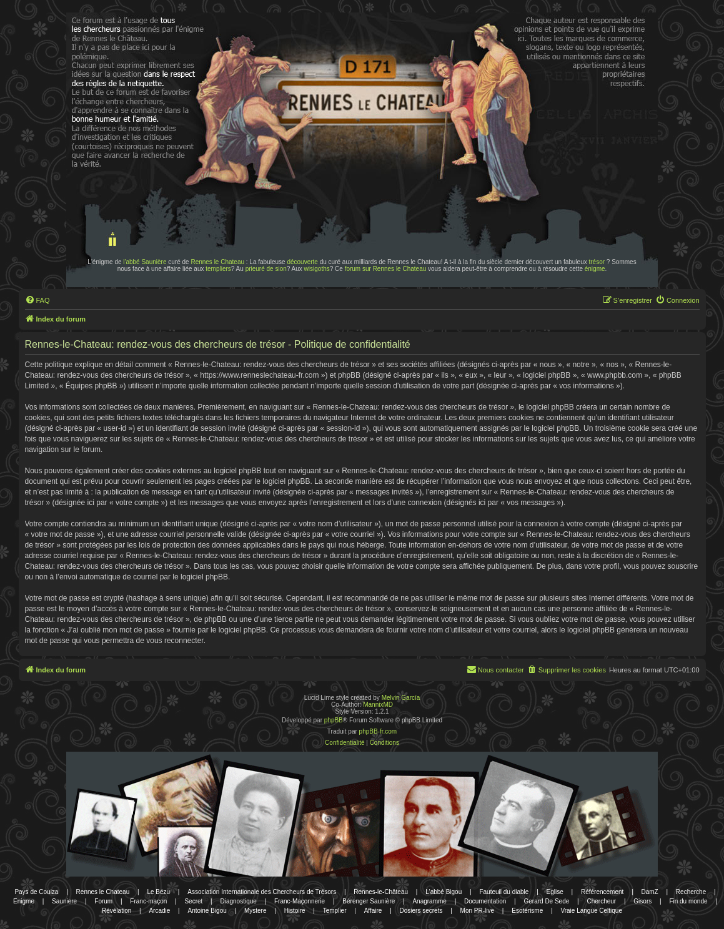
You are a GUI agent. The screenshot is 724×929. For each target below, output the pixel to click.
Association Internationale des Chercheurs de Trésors (261, 891)
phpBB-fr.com (378, 731)
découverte (302, 261)
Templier (335, 910)
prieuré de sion (266, 268)
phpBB (333, 720)
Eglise (555, 891)
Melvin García (401, 697)
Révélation (116, 910)
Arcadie (159, 910)
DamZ (649, 891)
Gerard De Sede (546, 901)
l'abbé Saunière (144, 261)
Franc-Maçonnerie (299, 901)
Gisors (642, 901)
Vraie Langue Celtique (591, 910)
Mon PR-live (477, 910)
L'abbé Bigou (443, 891)
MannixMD (378, 704)
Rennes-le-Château (381, 891)
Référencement (602, 891)
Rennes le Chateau (217, 261)
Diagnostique (238, 901)
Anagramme (429, 901)
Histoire (294, 910)
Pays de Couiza (36, 891)
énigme (595, 268)
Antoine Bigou (206, 910)
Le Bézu (158, 891)
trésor (597, 261)
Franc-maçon (148, 901)
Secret (193, 901)
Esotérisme (527, 910)
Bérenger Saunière (368, 901)
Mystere (255, 910)
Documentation (485, 901)
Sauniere (64, 901)
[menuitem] (37, 300)
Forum (103, 901)
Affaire (373, 910)
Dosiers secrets (421, 910)
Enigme (23, 901)
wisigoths (317, 268)
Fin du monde (688, 901)
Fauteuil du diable (503, 891)
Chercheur (601, 901)
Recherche (691, 891)
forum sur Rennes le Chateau (386, 268)
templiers (218, 268)
